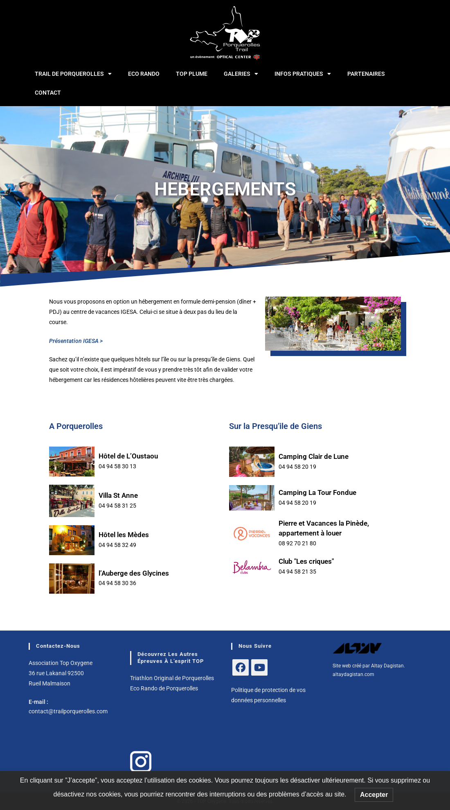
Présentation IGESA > (76, 341)
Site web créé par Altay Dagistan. (369, 666)
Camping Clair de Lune (314, 456)
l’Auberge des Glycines (134, 573)
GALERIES (241, 74)
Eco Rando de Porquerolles (164, 688)
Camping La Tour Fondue (317, 492)
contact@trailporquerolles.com (68, 711)
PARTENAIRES (366, 73)
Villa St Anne (118, 495)
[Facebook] (240, 667)
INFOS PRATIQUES (302, 74)
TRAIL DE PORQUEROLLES (73, 74)
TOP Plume (191, 73)
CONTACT (48, 92)
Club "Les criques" (306, 561)
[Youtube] (259, 667)
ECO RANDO (144, 73)
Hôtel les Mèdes (124, 535)
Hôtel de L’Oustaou (128, 456)
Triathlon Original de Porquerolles (172, 678)
